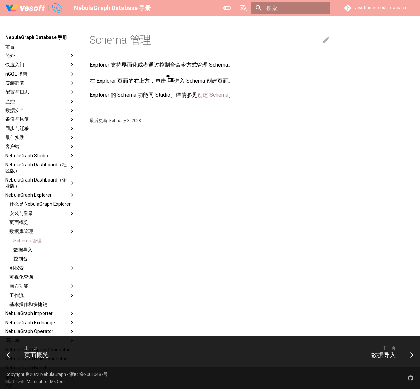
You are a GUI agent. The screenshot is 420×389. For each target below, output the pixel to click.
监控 (40, 101)
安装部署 (40, 83)
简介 (40, 56)
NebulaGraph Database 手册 (36, 37)
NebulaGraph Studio (40, 155)
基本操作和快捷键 (28, 304)
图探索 (42, 268)
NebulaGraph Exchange (40, 322)
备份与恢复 (40, 119)
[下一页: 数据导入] (390, 351)
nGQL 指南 (40, 74)
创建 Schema (212, 95)
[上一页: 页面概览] (29, 351)
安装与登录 (42, 213)
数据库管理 (42, 231)
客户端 (40, 146)
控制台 (20, 258)
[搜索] (290, 8)
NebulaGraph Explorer (40, 195)
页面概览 (18, 222)
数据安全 (40, 110)
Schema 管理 (27, 240)
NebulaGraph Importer (40, 313)
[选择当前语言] (243, 8)
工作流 (42, 295)
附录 (40, 377)
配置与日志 (40, 92)
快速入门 (40, 65)
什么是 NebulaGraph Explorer (40, 204)
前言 (10, 46)
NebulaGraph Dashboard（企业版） (40, 183)
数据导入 (22, 249)
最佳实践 (40, 137)
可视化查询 (21, 277)
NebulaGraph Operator (40, 332)
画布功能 (42, 286)
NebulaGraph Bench (26, 367)
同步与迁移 (40, 128)
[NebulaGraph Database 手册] (34, 8)
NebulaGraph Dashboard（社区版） (40, 167)
